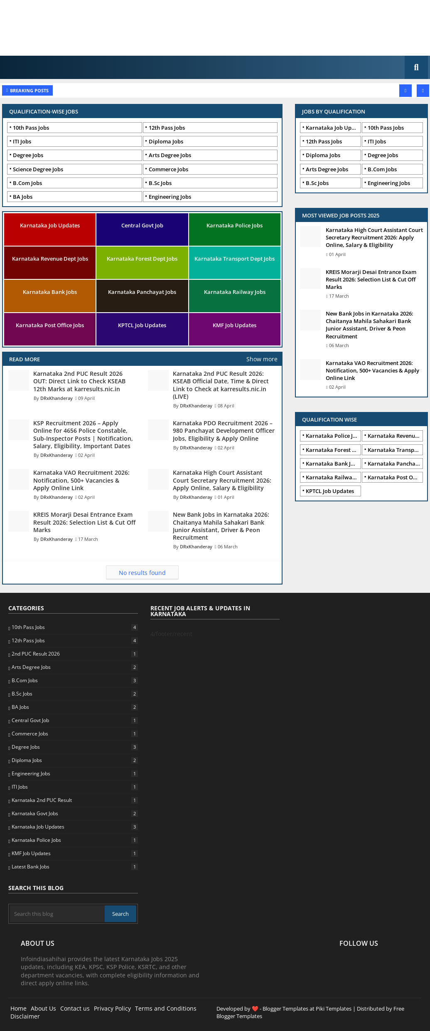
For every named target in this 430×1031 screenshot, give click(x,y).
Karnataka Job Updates (50, 225)
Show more (262, 359)
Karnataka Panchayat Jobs (142, 292)
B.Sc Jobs (160, 183)
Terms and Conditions (166, 1008)
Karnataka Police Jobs (234, 225)
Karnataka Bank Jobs (50, 292)
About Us (43, 1008)
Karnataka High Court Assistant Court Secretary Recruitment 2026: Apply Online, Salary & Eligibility (374, 237)
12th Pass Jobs (167, 127)
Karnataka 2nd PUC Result (75, 800)
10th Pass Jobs (31, 127)
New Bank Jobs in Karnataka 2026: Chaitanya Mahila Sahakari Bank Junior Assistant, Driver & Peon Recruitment (369, 325)
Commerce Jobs (168, 169)
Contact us (75, 1008)
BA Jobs (22, 196)
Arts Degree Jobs (170, 155)
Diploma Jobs (166, 141)
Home (18, 1008)
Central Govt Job (142, 225)
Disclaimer (25, 1016)
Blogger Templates (285, 1008)
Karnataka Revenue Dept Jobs (50, 258)
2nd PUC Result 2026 (75, 654)
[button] (416, 67)
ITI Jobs (22, 141)
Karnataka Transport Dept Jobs (234, 258)
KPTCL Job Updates (142, 325)
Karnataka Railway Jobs (234, 292)
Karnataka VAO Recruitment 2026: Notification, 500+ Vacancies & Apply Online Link (372, 370)
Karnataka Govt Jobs (75, 813)
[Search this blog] (57, 913)
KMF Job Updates (234, 325)
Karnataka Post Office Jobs (50, 325)
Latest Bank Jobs (75, 866)
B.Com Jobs (27, 183)
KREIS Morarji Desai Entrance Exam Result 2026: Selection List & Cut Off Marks (371, 279)
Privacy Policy (112, 1008)
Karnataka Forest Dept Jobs (142, 258)
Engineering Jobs (170, 196)
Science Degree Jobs (38, 169)
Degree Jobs (28, 155)
